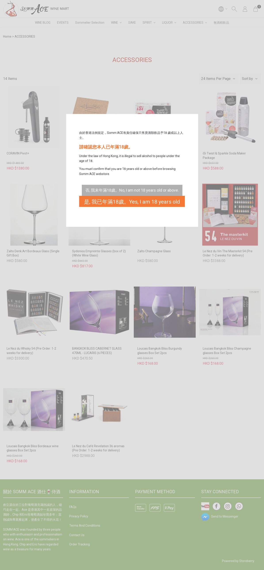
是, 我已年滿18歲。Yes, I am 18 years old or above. (132, 203)
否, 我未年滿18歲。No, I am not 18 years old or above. (132, 190)
